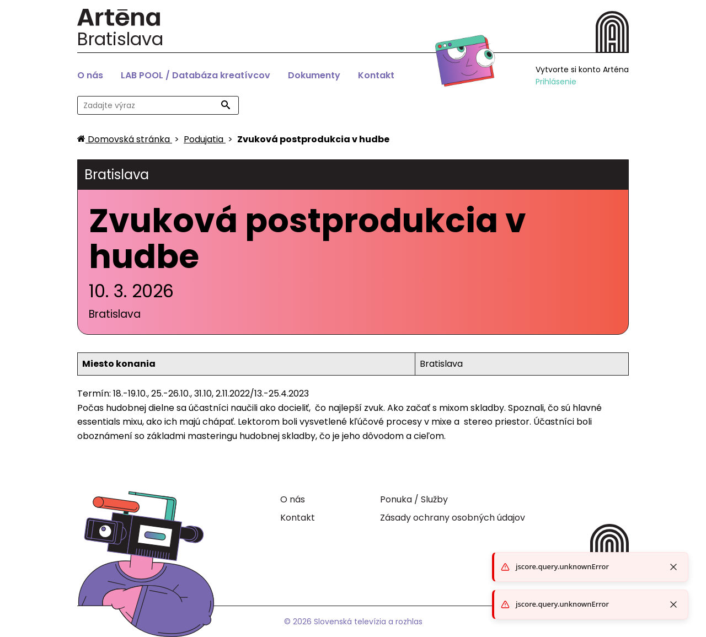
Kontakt (376, 75)
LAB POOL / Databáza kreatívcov (195, 75)
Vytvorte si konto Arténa (582, 69)
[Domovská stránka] (124, 139)
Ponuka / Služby (414, 499)
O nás (90, 75)
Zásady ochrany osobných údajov (452, 517)
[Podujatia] (205, 139)
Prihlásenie (556, 81)
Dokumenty (314, 75)
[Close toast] (673, 604)
